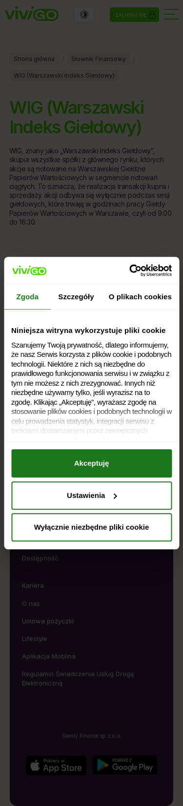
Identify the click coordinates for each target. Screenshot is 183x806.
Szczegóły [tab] (76, 296)
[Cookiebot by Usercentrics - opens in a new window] (130, 270)
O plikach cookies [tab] (140, 296)
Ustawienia (92, 495)
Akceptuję (91, 463)
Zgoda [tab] (27, 296)
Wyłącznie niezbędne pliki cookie (91, 527)
